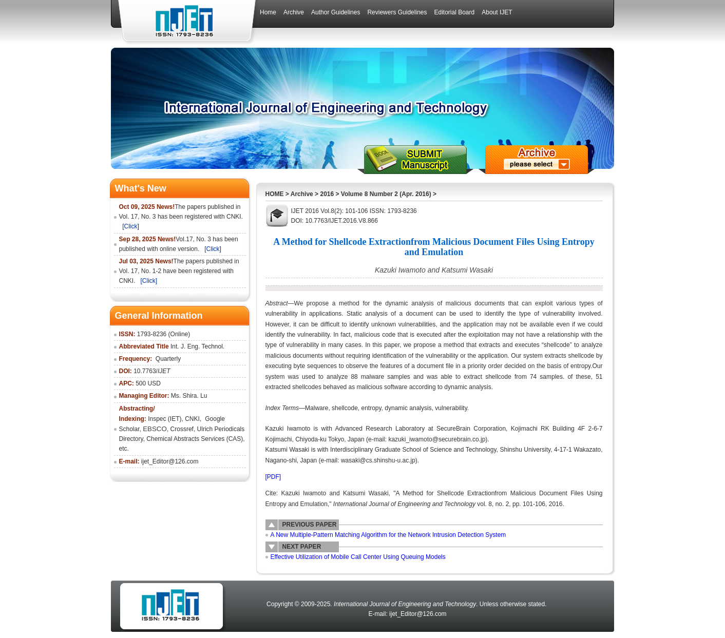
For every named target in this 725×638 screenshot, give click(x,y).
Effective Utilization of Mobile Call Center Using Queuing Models (358, 556)
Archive (302, 194)
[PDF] (273, 476)
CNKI (192, 418)
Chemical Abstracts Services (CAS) (194, 438)
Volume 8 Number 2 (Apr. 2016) (386, 194)
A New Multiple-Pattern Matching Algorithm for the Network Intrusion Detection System (388, 534)
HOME (274, 194)
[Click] (130, 226)
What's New (140, 188)
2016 (327, 194)
